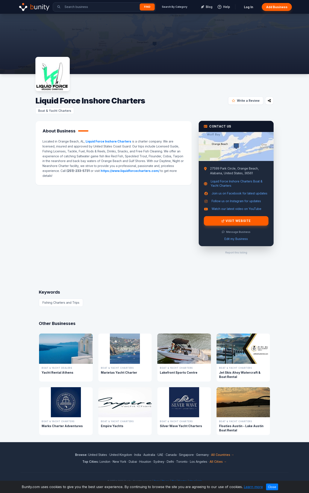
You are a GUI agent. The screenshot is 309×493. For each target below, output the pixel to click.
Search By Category (174, 6)
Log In (248, 7)
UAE (160, 455)
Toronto (182, 461)
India (137, 455)
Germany (202, 455)
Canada (171, 455)
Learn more (253, 487)
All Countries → (222, 455)
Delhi (170, 461)
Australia (149, 455)
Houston (145, 461)
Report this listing (236, 252)
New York (119, 461)
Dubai (133, 461)
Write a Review (246, 100)
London (105, 461)
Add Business (277, 7)
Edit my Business (236, 239)
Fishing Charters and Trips (60, 302)
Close (272, 487)
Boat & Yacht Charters (54, 110)
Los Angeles (198, 461)
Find (147, 6)
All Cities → (218, 461)
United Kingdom (120, 455)
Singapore (186, 455)
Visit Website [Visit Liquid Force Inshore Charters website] (236, 221)
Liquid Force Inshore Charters (108, 141)
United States (97, 455)
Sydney (158, 461)
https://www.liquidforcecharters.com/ (130, 171)
